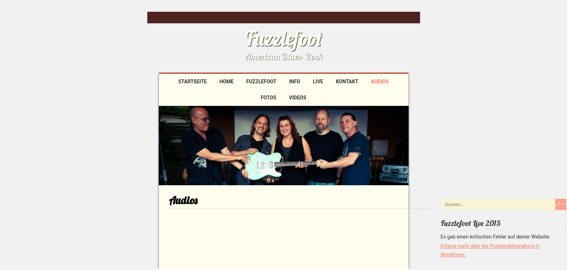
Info (294, 81)
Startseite (192, 81)
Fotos (269, 97)
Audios (380, 81)
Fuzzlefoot (283, 38)
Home (226, 81)
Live (318, 81)
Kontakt (347, 81)
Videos (298, 97)
